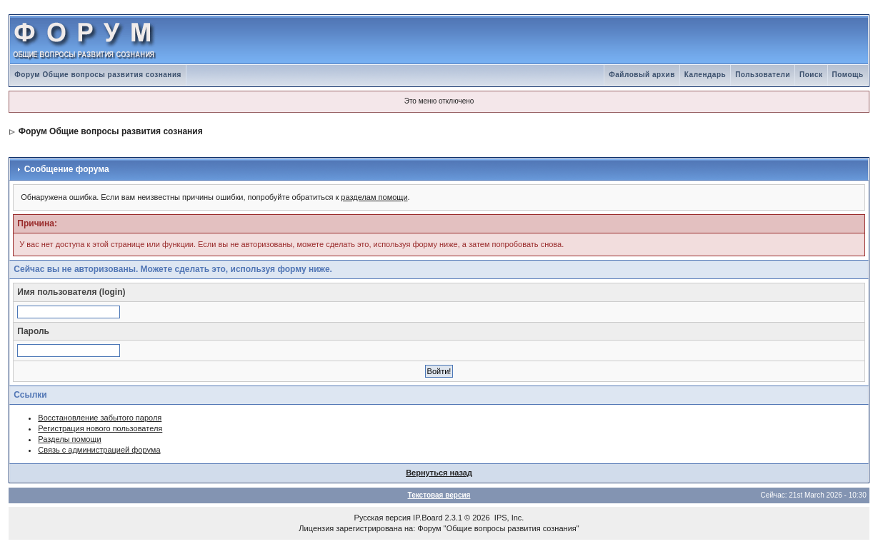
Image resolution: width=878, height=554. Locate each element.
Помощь (848, 75)
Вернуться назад (439, 472)
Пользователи (762, 75)
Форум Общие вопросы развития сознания (97, 75)
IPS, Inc (508, 517)
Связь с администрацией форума (99, 449)
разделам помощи (374, 197)
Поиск (811, 75)
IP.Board (427, 517)
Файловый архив (642, 75)
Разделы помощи (69, 439)
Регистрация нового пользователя (100, 428)
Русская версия (382, 517)
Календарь (705, 75)
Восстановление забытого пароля (99, 417)
